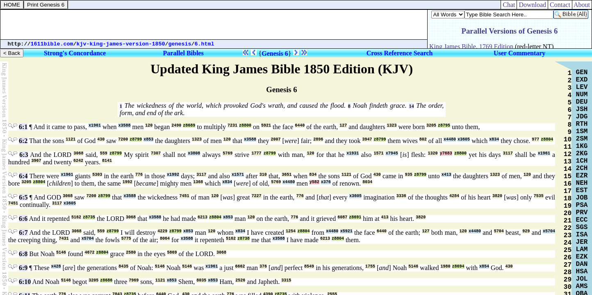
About (582, 4)
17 (568, 191)
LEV (582, 87)
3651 (286, 174)
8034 (367, 182)
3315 (286, 280)
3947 (367, 139)
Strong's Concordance (75, 53)
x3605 (464, 139)
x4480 (450, 139)
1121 (70, 139)
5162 (76, 217)
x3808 (194, 153)
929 (526, 231)
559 (103, 153)
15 (568, 176)
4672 (89, 252)
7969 (134, 280)
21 (568, 221)
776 (139, 174)
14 (411, 106)
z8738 (243, 238)
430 (101, 139)
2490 (176, 125)
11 (568, 147)
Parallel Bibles (183, 53)
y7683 (446, 153)
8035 (201, 280)
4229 (162, 231)
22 (568, 228)
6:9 (23, 267)
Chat (509, 4)
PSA (582, 205)
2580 (131, 252)
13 (568, 162)
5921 (266, 125)
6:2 (23, 140)
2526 (240, 280)
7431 (64, 238)
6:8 (23, 253)
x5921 (346, 231)
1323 (391, 125)
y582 (314, 182)
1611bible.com (52, 44)
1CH (582, 161)
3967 (36, 161)
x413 (446, 174)
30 (568, 287)
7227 (257, 196)
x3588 (124, 125)
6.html (204, 44)
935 (408, 174)
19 (568, 206)
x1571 (238, 174)
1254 (291, 231)
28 (568, 272)
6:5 (23, 197)
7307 (156, 153)
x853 (148, 139)
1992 (127, 182)
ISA (582, 234)
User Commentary (519, 53)
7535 (539, 196)
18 (568, 198)
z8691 (355, 217)
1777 (256, 153)
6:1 (23, 126)
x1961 (95, 125)
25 (568, 250)
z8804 (547, 139)
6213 (202, 217)
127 (343, 125)
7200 (123, 139)
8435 (123, 266)
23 (568, 235)
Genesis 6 (275, 53)
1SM (582, 131)
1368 (198, 182)
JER (582, 242)
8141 (107, 161)
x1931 (352, 153)
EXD (582, 80)
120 (149, 125)
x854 (484, 266)
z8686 (106, 280)
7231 (232, 125)
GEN (582, 72)
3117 (508, 153)
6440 (300, 125)
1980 (446, 266)
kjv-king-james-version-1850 (121, 44)
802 (423, 139)
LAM (582, 249)
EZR (582, 175)
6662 (240, 266)
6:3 (23, 154)
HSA (582, 271)
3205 (431, 125)
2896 (318, 139)
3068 (78, 153)
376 (263, 266)
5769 (227, 153)
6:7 (23, 232)
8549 (309, 266)
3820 (497, 196)
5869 (172, 252)
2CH (582, 168)
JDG (582, 116)
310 (263, 174)
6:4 (23, 175)
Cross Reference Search (400, 53)
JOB (582, 198)
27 (568, 265)
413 (385, 217)
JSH (582, 109)
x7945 (392, 153)
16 (568, 184)
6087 (342, 217)
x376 (326, 182)
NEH (582, 183)
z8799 (136, 139)
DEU (582, 102)
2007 (275, 139)
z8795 (444, 125)
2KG (582, 153)
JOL (582, 279)
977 (535, 139)
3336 (401, 196)
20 (568, 213)
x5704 (549, 231)
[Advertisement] (214, 24)
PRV (582, 212)
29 (568, 280)
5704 (499, 231)
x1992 (173, 174)
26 (568, 257)
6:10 (25, 281)
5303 (97, 174)
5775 (126, 238)
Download (532, 4)
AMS (582, 286)
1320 (433, 153)
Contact (560, 4)
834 (312, 174)
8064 (165, 238)
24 (568, 243)
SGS (582, 227)
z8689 (189, 125)
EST (582, 190)
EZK (582, 257)
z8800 (245, 125)
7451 (184, 196)
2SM (582, 139)
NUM (582, 94)
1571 (379, 153)
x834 (494, 139)
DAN (582, 264)
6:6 (23, 218)
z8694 (458, 266)
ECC (582, 220)
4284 (454, 196)
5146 (61, 252)
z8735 (89, 217)
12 (568, 154)
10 (568, 139)
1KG (582, 146)
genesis (179, 44)
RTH (582, 124)
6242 (78, 161)
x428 (56, 266)
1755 (370, 266)
